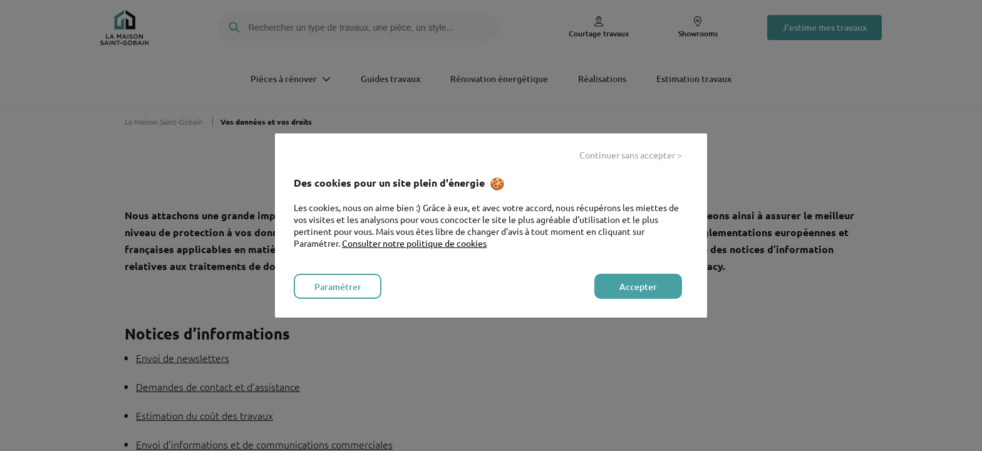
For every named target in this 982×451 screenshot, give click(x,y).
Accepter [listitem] (638, 287)
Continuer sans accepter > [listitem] (630, 154)
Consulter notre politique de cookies (414, 243)
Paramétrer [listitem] (337, 287)
